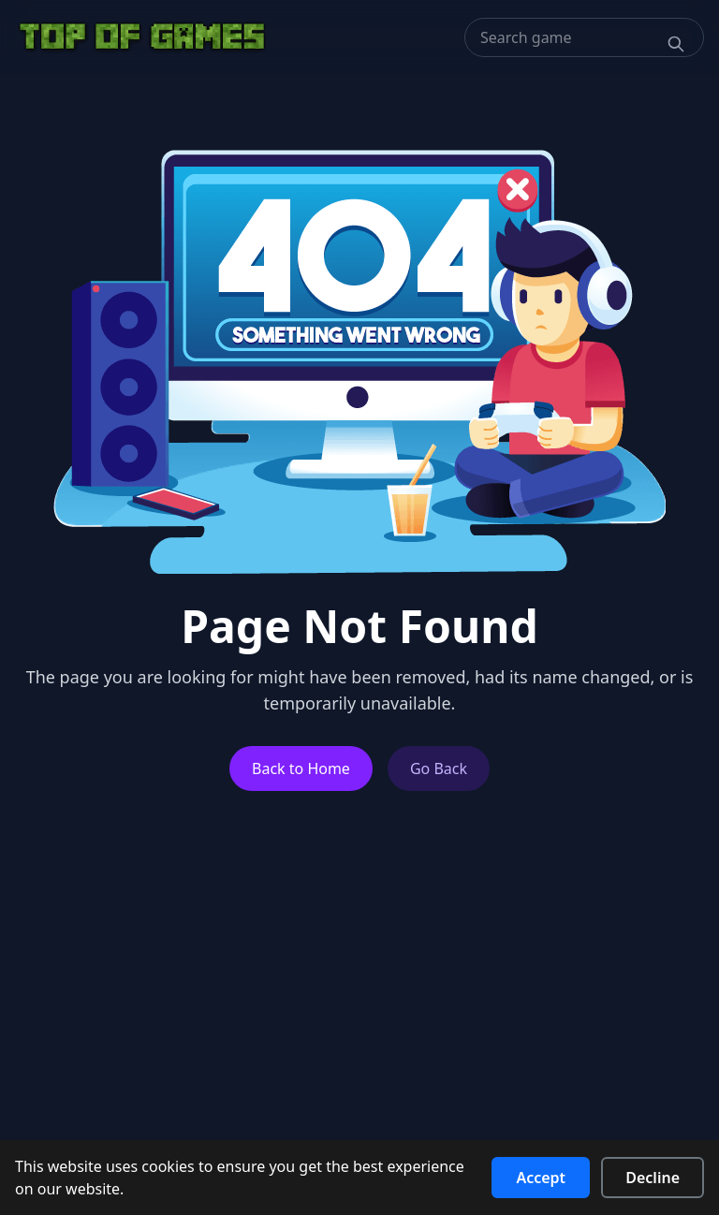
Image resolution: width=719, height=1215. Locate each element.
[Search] (676, 44)
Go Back (438, 768)
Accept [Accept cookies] (540, 1177)
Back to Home (301, 768)
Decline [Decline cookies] (652, 1177)
